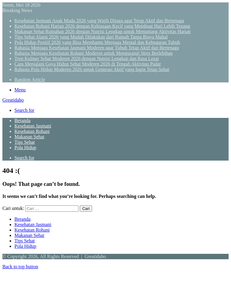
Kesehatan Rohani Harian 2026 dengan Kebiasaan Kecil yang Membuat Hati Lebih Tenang (102, 26)
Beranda (22, 120)
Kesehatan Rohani (32, 131)
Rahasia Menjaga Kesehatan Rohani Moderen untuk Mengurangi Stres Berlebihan (93, 53)
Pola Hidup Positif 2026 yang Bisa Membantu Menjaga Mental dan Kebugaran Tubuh (97, 42)
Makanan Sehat (29, 136)
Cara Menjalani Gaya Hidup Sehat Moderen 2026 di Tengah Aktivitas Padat (87, 63)
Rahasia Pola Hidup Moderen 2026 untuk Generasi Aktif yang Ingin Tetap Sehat (91, 69)
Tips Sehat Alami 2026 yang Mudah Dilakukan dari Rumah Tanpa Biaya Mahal (91, 36)
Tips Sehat (24, 142)
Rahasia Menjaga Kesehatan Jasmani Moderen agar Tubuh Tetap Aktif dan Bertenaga (96, 47)
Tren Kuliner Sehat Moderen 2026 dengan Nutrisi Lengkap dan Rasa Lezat (86, 58)
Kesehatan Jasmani (32, 125)
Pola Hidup (25, 147)
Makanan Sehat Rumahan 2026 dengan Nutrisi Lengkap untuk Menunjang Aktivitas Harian (102, 31)
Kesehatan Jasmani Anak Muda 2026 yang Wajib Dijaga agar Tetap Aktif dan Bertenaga (99, 20)
